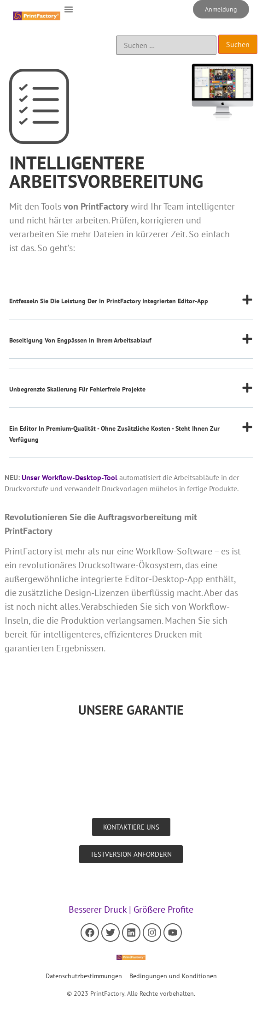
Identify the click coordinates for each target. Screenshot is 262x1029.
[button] (69, 9)
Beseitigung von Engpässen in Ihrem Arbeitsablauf (80, 340)
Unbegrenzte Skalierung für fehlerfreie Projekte (77, 389)
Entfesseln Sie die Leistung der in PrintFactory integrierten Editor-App (108, 301)
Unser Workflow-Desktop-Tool (69, 477)
